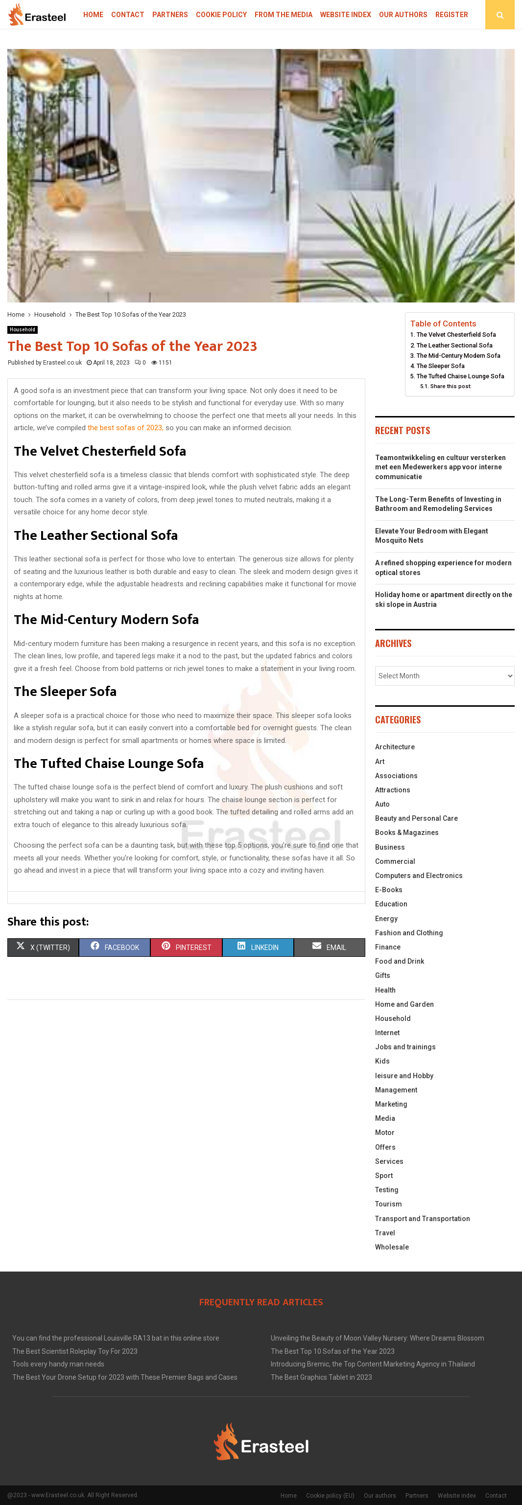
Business (390, 847)
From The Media (283, 15)
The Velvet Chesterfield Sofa (456, 334)
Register (451, 15)
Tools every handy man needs (58, 1364)
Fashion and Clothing (409, 933)
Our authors (403, 15)
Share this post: (451, 386)
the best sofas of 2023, (126, 427)
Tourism (388, 1204)
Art (379, 761)
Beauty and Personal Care (416, 818)
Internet (387, 1033)
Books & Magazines (407, 832)
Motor (385, 1132)
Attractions (392, 790)
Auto (382, 804)
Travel (385, 1233)
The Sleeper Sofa (441, 366)
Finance (388, 947)
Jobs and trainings (405, 1047)
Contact (127, 15)
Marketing (391, 1104)
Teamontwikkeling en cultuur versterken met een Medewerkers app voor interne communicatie (440, 467)
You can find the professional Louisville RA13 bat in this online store (115, 1338)
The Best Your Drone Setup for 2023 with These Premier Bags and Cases (124, 1377)
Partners (170, 15)
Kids (382, 1061)
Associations (396, 776)
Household (22, 329)
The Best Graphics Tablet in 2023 (321, 1377)
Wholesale (392, 1247)
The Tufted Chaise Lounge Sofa (460, 376)
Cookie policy (221, 15)
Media (385, 1118)
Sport (384, 1176)
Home (93, 15)
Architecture (395, 747)
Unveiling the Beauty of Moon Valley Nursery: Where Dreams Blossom (377, 1338)
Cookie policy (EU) (330, 1495)
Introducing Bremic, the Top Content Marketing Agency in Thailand (373, 1364)
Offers (385, 1147)
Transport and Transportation (422, 1219)
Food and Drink (399, 961)
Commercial (395, 861)
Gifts (382, 975)
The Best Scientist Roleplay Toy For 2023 (75, 1351)
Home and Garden (404, 1004)
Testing (387, 1190)
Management (396, 1090)
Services (389, 1161)
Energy (386, 919)
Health (385, 990)
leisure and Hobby (404, 1076)
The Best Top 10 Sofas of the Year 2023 (333, 1351)
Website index (345, 15)
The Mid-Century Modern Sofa (458, 355)
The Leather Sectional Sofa (455, 345)
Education (391, 904)
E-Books (389, 890)
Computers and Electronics (419, 876)
